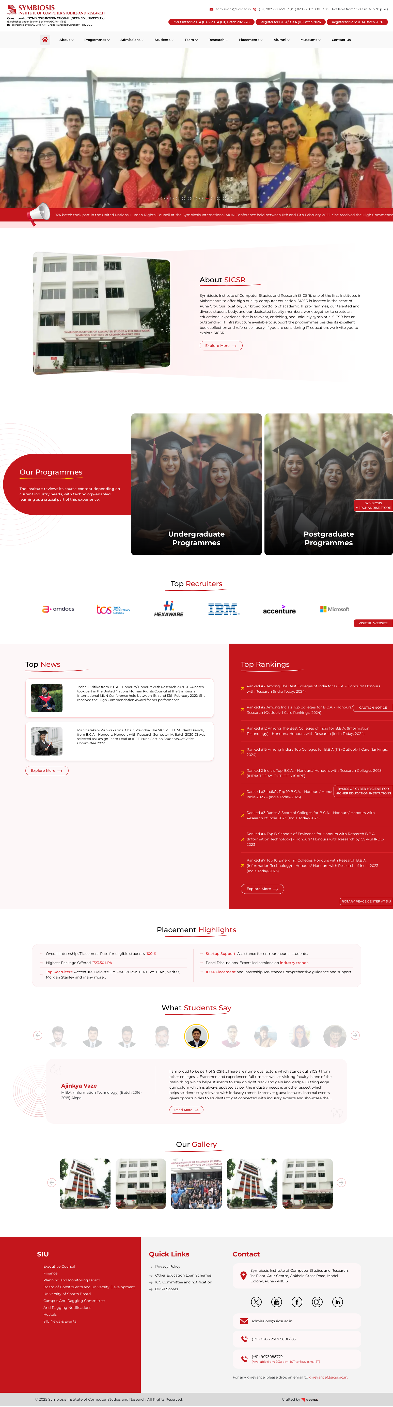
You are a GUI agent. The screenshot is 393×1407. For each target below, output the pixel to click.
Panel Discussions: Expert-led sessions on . (257, 963)
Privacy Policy (167, 1267)
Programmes (95, 39)
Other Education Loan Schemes (183, 1276)
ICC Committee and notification (183, 1283)
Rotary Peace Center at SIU (366, 901)
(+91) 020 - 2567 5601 (270, 1340)
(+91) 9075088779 (269, 9)
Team (189, 39)
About (64, 39)
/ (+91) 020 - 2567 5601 (304, 9)
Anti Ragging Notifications (67, 1308)
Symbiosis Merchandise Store (373, 505)
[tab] (58, 1037)
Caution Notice (373, 707)
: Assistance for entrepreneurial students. (257, 954)
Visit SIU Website (373, 623)
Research (217, 39)
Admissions (130, 39)
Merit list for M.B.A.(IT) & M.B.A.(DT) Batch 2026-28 (211, 22)
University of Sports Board (67, 1294)
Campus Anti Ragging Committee (74, 1301)
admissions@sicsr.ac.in (230, 9)
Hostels (50, 1315)
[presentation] (37, 1036)
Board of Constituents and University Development (89, 1287)
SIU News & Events (59, 1322)
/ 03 (325, 9)
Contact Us (341, 39)
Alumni (280, 39)
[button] (160, 198)
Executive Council (59, 1267)
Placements (249, 39)
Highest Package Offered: (79, 963)
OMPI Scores (166, 1289)
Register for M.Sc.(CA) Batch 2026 (357, 22)
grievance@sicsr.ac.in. (328, 1378)
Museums (309, 39)
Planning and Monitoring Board (71, 1281)
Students (162, 39)
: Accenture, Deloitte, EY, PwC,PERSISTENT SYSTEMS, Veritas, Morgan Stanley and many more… (113, 975)
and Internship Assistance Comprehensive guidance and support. (279, 972)
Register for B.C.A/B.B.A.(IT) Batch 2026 (291, 22)
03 (293, 1340)
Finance (50, 1274)
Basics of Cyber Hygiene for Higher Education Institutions (363, 791)
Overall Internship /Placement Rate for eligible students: (101, 954)
